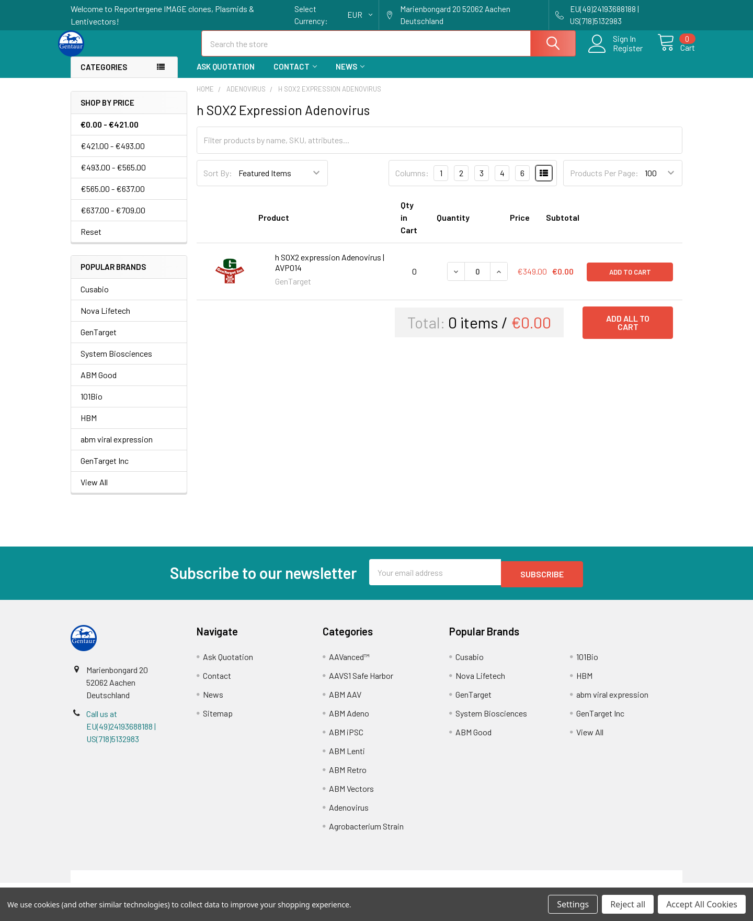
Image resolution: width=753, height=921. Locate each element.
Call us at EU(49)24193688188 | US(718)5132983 (121, 733)
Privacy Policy (606, 884)
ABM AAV (345, 702)
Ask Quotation (226, 76)
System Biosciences (116, 363)
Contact (295, 76)
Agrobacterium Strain (366, 833)
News (350, 76)
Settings (573, 904)
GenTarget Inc (105, 470)
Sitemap (218, 720)
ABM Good (99, 384)
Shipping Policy (300, 884)
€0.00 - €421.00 (110, 134)
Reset (91, 241)
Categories (104, 76)
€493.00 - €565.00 (113, 176)
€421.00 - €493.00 (113, 155)
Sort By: (217, 182)
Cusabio (95, 298)
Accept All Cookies (701, 904)
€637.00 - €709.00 (113, 219)
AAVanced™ (349, 664)
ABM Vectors (351, 796)
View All (94, 491)
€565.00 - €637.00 (113, 198)
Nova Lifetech (105, 320)
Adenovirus (349, 815)
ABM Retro (348, 777)
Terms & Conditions (147, 884)
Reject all (627, 904)
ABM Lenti (347, 758)
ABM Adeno (349, 720)
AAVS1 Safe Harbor (361, 683)
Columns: (412, 182)
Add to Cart (630, 281)
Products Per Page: (604, 182)
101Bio (91, 406)
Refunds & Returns (453, 884)
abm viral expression (117, 448)
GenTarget (99, 341)
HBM (89, 427)
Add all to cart (627, 332)
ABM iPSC (346, 739)
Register (616, 54)
